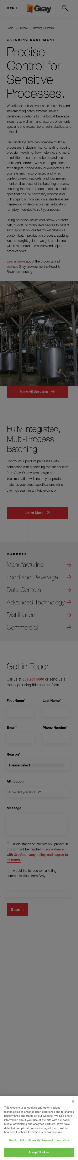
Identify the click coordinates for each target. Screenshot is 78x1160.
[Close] (73, 1101)
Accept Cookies (39, 1152)
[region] (39, 1128)
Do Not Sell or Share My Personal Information (39, 1140)
